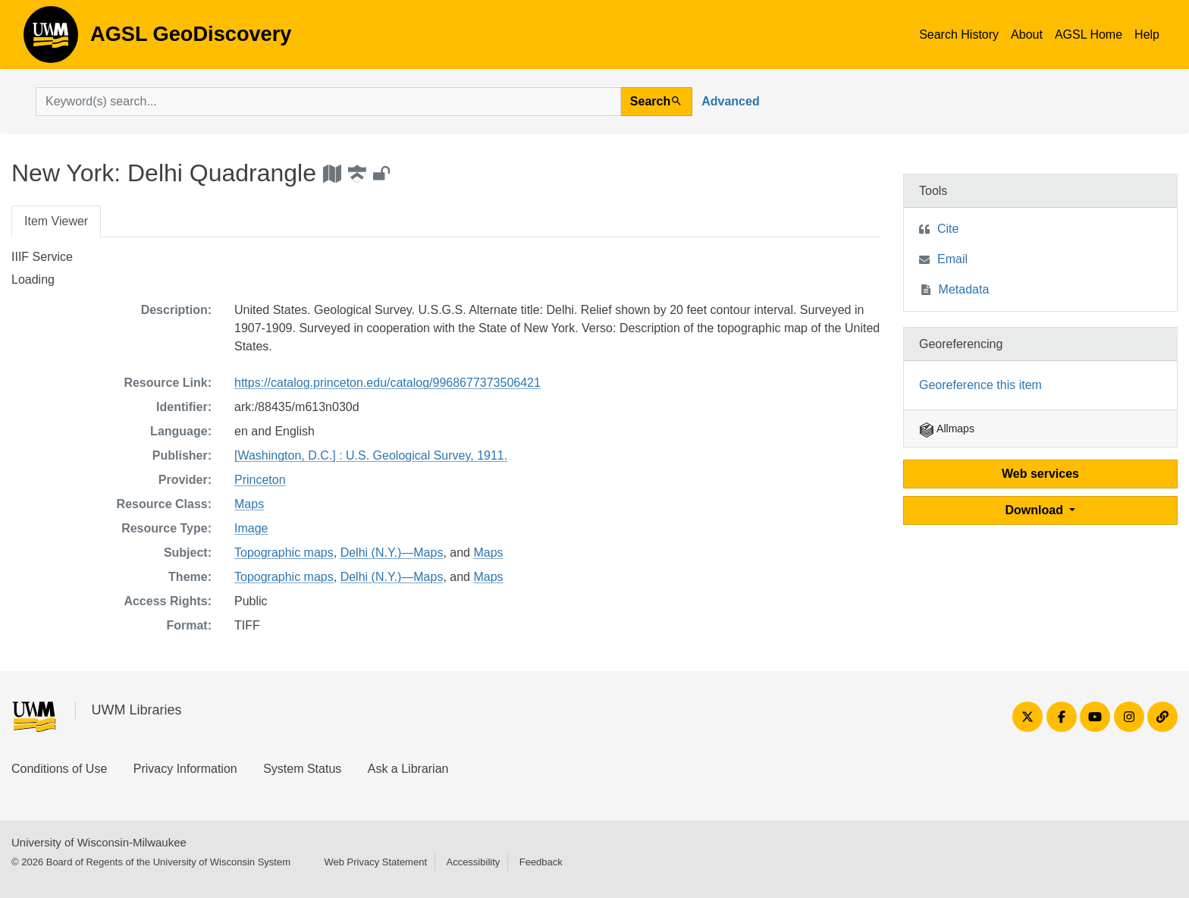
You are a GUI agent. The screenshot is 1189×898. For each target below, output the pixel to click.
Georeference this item (980, 384)
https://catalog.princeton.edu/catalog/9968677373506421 (387, 382)
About (1027, 34)
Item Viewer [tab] (56, 221)
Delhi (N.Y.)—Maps (392, 552)
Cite (947, 228)
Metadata (964, 289)
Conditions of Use (59, 768)
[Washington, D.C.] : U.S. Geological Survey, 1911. (370, 455)
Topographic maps (284, 552)
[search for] (328, 101)
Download (1036, 510)
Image (251, 528)
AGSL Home (1088, 34)
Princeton (260, 479)
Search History (959, 34)
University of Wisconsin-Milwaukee (99, 842)
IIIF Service (42, 256)
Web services (1040, 473)
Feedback (541, 862)
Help (1146, 34)
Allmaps (946, 428)
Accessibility (473, 862)
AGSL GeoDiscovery (51, 39)
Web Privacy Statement (375, 862)
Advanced (730, 101)
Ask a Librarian (408, 768)
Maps (249, 504)
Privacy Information (185, 768)
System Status (302, 768)
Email (952, 259)
